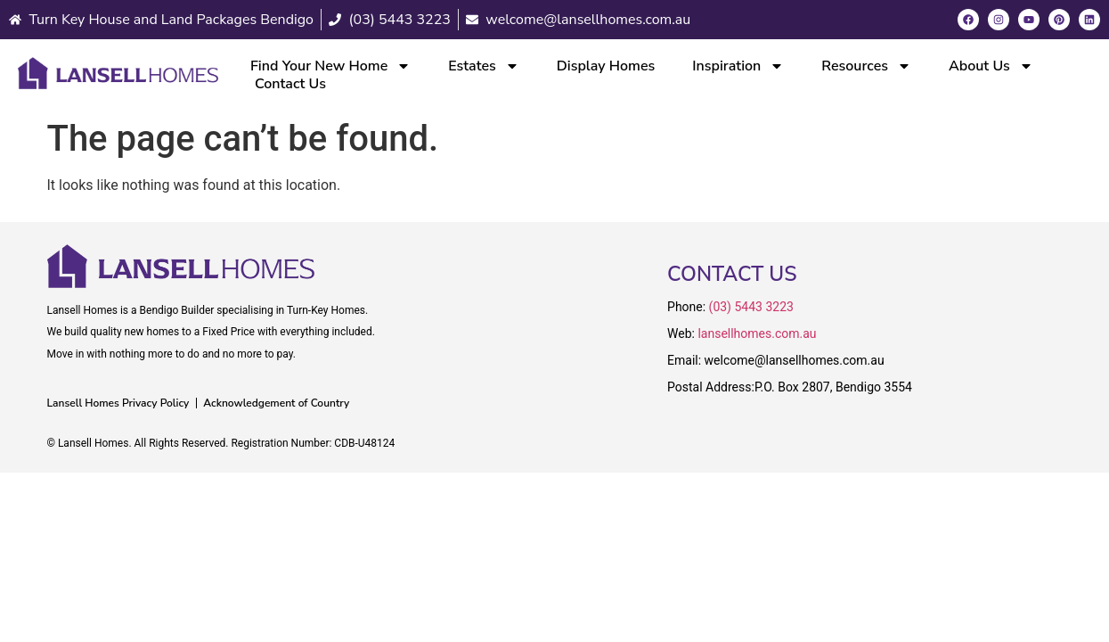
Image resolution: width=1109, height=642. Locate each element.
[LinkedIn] (1089, 19)
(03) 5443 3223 (751, 307)
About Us (991, 66)
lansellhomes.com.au (756, 333)
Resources (866, 66)
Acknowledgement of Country (276, 403)
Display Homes (606, 66)
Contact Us (290, 84)
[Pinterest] (1059, 19)
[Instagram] (998, 19)
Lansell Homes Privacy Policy (118, 403)
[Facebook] (968, 19)
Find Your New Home (330, 66)
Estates (483, 66)
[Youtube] (1029, 19)
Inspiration (738, 66)
